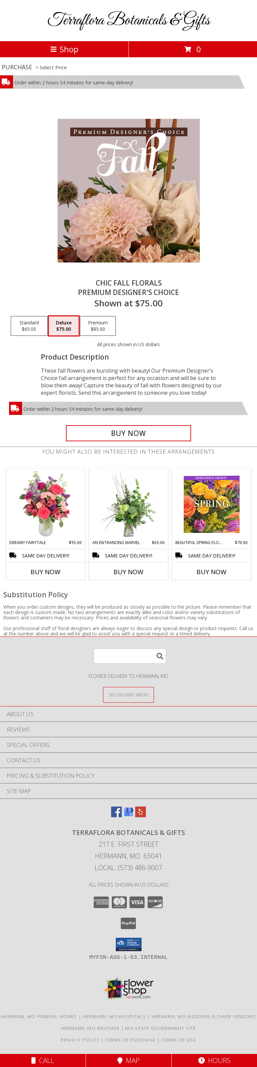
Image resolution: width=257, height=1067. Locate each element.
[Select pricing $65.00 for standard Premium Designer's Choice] (29, 326)
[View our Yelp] (140, 815)
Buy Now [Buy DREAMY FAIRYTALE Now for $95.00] (45, 571)
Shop (64, 49)
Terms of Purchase (130, 1040)
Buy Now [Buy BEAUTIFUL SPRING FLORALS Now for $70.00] (211, 571)
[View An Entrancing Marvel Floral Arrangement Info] (129, 504)
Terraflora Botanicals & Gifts (129, 20)
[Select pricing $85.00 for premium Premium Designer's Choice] (97, 326)
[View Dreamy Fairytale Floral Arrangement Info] (46, 504)
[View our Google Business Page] (128, 815)
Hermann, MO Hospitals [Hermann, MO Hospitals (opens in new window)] (114, 1016)
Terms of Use (178, 1040)
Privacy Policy (80, 1040)
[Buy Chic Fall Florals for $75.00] (128, 433)
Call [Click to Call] (42, 1060)
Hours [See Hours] (214, 1060)
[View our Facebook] (116, 815)
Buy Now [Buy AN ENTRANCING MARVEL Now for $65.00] (128, 571)
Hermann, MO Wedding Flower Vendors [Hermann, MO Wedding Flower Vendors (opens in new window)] (204, 1016)
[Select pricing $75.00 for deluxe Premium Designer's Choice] (64, 326)
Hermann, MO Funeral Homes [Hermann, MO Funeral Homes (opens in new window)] (39, 1016)
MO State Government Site (160, 1028)
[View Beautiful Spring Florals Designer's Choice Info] (212, 504)
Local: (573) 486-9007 (128, 867)
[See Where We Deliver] (128, 694)
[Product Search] (130, 656)
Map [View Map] (128, 1060)
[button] (129, 944)
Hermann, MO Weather (90, 1028)
